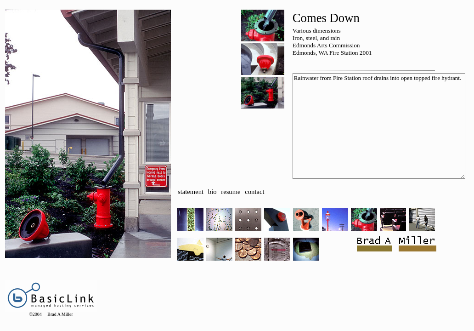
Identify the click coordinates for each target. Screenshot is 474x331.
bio (212, 191)
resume (230, 191)
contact (254, 191)
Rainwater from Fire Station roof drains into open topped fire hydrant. (379, 126)
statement (190, 191)
